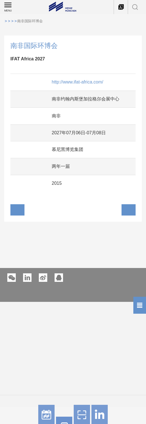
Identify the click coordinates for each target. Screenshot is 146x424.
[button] (27, 277)
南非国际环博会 (30, 21)
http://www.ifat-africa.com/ (77, 82)
